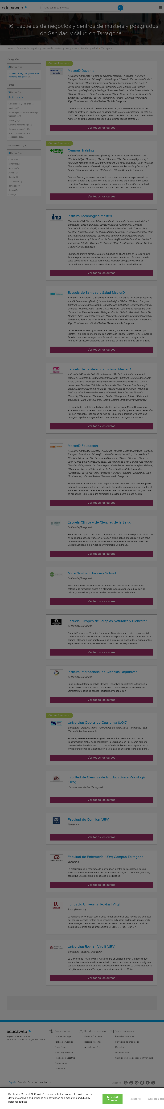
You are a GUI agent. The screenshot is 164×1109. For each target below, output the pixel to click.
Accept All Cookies (113, 1099)
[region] (82, 1098)
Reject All (135, 1099)
